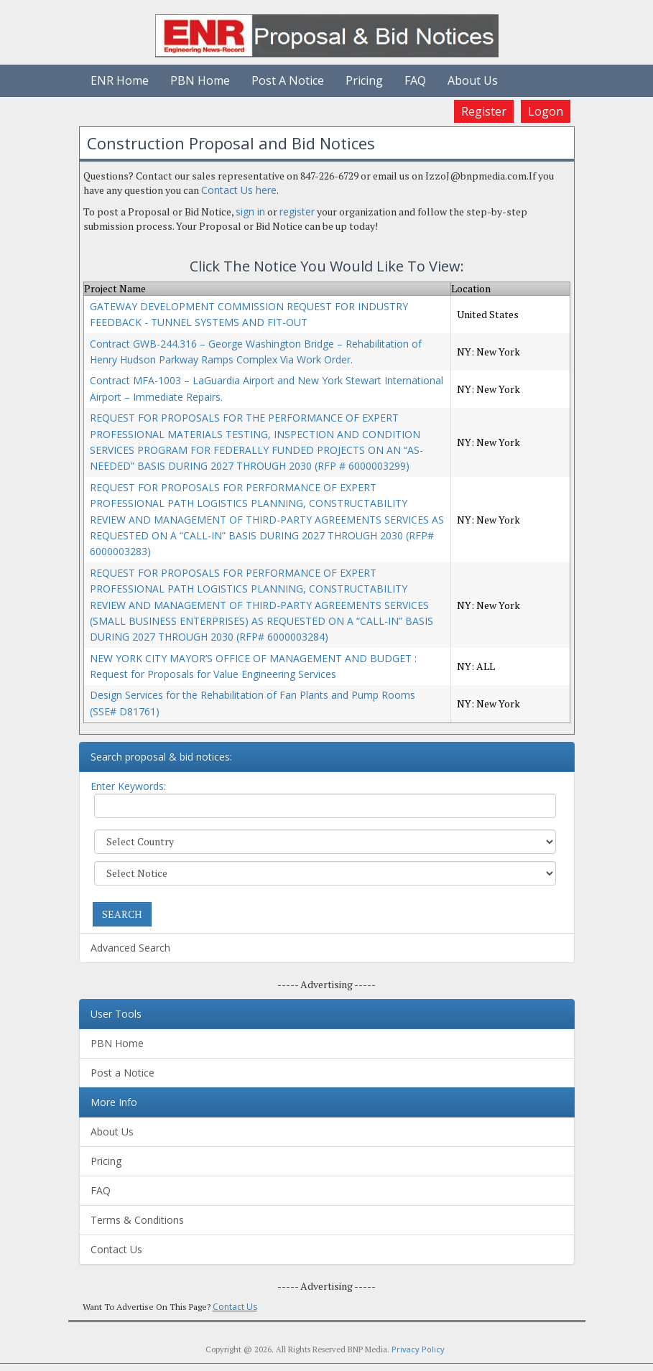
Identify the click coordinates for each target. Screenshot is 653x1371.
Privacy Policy (418, 1349)
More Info (114, 1102)
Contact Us (116, 1249)
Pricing (364, 80)
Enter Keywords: (128, 786)
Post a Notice (122, 1072)
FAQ (415, 80)
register (297, 211)
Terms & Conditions (137, 1220)
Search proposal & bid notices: (161, 756)
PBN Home (200, 80)
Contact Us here (239, 190)
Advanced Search (130, 947)
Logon (545, 111)
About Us (473, 80)
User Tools (116, 1014)
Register (483, 111)
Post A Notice (287, 80)
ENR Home (120, 80)
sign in (250, 211)
